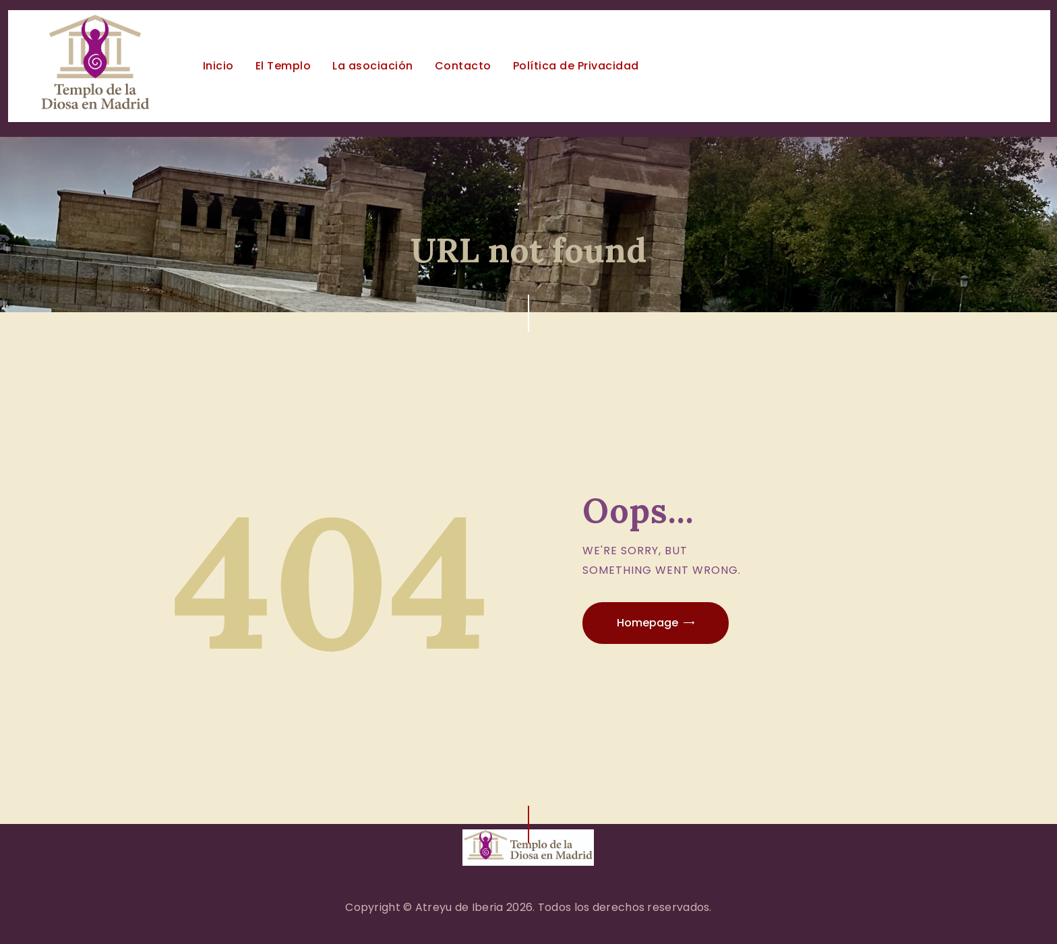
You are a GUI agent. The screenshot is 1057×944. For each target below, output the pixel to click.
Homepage (647, 622)
